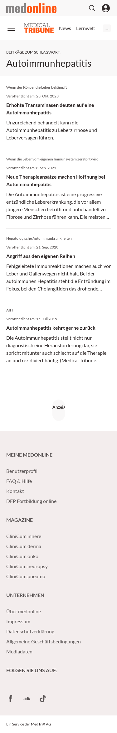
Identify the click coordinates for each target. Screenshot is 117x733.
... (106, 28)
